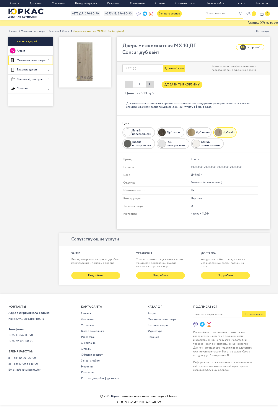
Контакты (262, 3)
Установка (58, 3)
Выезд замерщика (86, 3)
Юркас (115, 396)
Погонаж (22, 88)
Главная (13, 31)
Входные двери (26, 69)
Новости (240, 3)
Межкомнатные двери (33, 31)
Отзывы (160, 3)
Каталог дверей (26, 41)
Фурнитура (154, 331)
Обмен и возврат (185, 3)
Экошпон (53, 31)
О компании (137, 3)
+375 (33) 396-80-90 (118, 13)
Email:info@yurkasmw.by (24, 370)
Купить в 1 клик (174, 68)
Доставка (36, 3)
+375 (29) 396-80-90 (85, 13)
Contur (66, 31)
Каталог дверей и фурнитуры (100, 378)
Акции (21, 51)
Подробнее (95, 275)
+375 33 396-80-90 (20, 335)
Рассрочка (113, 3)
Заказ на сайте (215, 3)
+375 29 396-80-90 (20, 341)
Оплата (14, 3)
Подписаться (254, 314)
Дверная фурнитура (29, 79)
